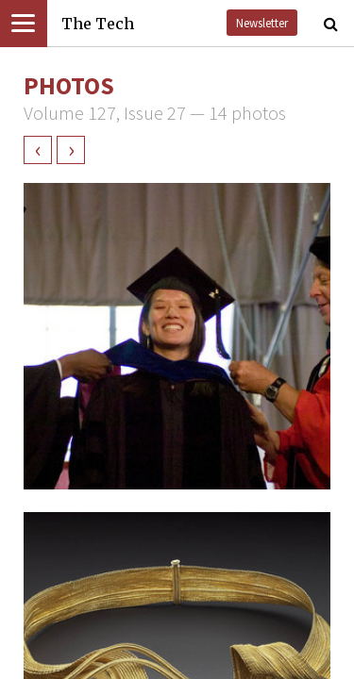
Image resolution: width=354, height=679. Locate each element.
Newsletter (262, 22)
